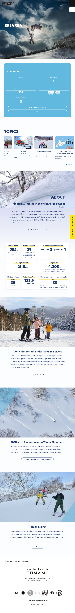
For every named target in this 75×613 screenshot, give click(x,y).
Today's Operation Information (37, 107)
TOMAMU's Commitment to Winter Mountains (37, 459)
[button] (66, 164)
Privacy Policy (8, 561)
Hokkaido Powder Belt (37, 230)
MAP (37, 111)
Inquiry (17, 561)
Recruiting (25, 561)
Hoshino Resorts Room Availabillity (37, 600)
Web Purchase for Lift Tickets (73, 227)
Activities (38, 374)
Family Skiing (37, 547)
